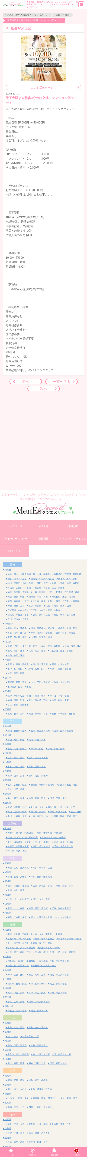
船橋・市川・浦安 (60, 664)
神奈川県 (9, 623)
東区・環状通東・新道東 (19, 842)
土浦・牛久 (40, 696)
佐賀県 (8, 1128)
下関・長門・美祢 (58, 1063)
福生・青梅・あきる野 (64, 615)
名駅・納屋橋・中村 (17, 807)
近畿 (12, 924)
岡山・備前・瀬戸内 (17, 1045)
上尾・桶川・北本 (16, 651)
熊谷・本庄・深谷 (16, 655)
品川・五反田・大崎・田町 (20, 583)
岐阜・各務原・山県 (17, 784)
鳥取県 (8, 1023)
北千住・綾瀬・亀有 (42, 601)
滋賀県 (8, 988)
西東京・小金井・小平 (18, 615)
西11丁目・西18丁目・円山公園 (23, 837)
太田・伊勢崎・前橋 (38, 714)
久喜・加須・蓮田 (37, 651)
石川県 (8, 744)
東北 (12, 858)
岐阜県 (8, 780)
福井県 (8, 753)
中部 (12, 721)
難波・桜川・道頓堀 (44, 938)
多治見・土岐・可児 (67, 784)
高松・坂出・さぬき (17, 1089)
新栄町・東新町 (38, 811)
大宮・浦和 (13, 646)
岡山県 (8, 1041)
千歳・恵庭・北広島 (63, 846)
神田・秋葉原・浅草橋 (18, 592)
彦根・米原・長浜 (58, 992)
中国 (12, 1017)
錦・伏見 (64, 807)
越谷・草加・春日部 (50, 646)
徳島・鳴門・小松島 (38, 1080)
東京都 (8, 569)
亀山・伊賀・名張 (58, 983)
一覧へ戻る (61, 381)
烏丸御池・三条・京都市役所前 (54, 961)
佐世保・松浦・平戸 (38, 1142)
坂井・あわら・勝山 (38, 757)
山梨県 (8, 762)
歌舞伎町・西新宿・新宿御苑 (67, 574)
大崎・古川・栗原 (16, 890)
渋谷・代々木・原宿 (17, 578)
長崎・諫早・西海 (16, 1142)
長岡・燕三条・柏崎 (40, 730)
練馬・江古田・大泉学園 (67, 601)
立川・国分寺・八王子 (18, 619)
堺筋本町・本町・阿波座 (19, 938)
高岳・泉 (52, 807)
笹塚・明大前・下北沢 (39, 606)
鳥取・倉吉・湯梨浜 (38, 1027)
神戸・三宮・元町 (16, 974)
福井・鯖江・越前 (16, 757)
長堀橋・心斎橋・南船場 (69, 938)
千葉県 (8, 660)
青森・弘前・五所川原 (18, 868)
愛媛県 (8, 1094)
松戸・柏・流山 (15, 669)
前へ (25, 381)
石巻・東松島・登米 (42, 886)
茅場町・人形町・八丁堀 (19, 588)
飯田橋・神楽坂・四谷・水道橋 (50, 588)
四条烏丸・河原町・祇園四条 (21, 961)
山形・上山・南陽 (16, 908)
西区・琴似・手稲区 (63, 842)
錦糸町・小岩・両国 (38, 597)
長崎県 (8, 1137)
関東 (12, 564)
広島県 (8, 1050)
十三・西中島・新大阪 (18, 943)
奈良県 (8, 997)
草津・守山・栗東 (37, 992)
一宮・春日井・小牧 (40, 816)
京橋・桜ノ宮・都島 (42, 943)
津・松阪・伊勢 (38, 983)
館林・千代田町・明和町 (63, 714)
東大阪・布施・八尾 (44, 952)
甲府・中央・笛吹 (16, 766)
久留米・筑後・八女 (61, 1124)
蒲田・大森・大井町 (46, 583)
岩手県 (8, 872)
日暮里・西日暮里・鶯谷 (67, 592)
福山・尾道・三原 (41, 1054)
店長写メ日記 (62, 15)
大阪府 (8, 929)
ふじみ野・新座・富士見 (61, 651)
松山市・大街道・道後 (18, 1098)
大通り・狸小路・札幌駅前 (20, 833)
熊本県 (8, 1146)
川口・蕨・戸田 (29, 646)
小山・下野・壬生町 (40, 682)
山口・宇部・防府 (16, 1063)
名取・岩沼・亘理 (64, 886)
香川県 (8, 1084)
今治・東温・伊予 (68, 1098)
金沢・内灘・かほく (17, 748)
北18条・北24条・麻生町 (54, 837)
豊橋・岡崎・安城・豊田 (65, 816)
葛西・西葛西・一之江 (18, 601)
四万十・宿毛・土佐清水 (40, 1107)
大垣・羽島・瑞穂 (16, 789)
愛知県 (8, 802)
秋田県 (8, 895)
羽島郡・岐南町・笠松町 (42, 784)
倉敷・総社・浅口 (39, 1045)
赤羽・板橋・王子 (16, 606)
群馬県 (8, 709)
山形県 (8, 904)
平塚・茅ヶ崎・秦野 (17, 637)
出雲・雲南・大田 (30, 1036)
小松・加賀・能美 (56, 748)
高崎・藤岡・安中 (16, 714)
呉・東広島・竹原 (62, 1054)
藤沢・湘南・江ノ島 (17, 633)
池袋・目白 (13, 574)
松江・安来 (13, 1036)
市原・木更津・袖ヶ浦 (60, 669)
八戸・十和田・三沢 (42, 868)
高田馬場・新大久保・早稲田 (36, 574)
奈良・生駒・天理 (16, 1001)
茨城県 (8, 691)
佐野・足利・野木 (62, 682)
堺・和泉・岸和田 (66, 952)
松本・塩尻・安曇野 (38, 776)
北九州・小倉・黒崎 (38, 1124)
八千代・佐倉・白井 (36, 669)
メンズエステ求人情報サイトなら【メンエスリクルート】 (26, 15)
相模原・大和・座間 (67, 628)
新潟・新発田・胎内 (17, 730)
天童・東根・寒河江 (61, 908)
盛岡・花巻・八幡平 (17, 876)
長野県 (8, 771)
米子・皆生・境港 (16, 1027)
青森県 (8, 863)
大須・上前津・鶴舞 (17, 811)
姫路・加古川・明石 (59, 974)
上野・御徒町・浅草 (42, 592)
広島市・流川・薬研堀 (18, 1054)
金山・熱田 (76, 811)
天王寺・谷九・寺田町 (49, 947)
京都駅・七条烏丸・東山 (44, 965)
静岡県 (8, 793)
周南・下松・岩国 (37, 1063)
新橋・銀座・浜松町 (69, 583)
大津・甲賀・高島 (16, 992)
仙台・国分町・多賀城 (18, 886)
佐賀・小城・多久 (16, 1133)
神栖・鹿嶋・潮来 (16, 700)
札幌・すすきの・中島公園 (49, 833)
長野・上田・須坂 (16, 776)
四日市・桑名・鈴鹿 (17, 983)
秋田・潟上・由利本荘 (18, 899)
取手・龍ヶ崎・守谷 (38, 700)
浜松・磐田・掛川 (16, 798)
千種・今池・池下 (58, 811)
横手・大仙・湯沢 (41, 899)
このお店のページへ (43, 87)
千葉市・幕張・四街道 (18, 664)
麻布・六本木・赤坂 (67, 578)
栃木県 (8, 678)
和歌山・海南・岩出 (17, 1010)
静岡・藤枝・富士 (37, 798)
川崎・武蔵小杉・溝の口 (42, 628)
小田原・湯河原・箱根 (41, 637)
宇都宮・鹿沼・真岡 (17, 682)
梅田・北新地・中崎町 (18, 934)
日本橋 (59, 934)
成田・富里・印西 (16, 673)
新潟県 (8, 726)
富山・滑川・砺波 (16, 739)
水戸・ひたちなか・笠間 (19, 696)
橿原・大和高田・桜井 (39, 1001)
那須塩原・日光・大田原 (19, 687)
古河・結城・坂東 (60, 700)
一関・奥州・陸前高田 (41, 876)
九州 (12, 1114)
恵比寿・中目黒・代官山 (42, 578)
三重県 (8, 979)
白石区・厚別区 (42, 842)
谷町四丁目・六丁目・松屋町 (21, 947)
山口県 (8, 1059)
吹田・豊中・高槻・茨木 (19, 952)
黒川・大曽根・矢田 (17, 816)
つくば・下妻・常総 (59, 696)
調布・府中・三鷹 (41, 615)
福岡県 (8, 1119)
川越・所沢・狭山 (73, 646)
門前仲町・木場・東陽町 (63, 597)
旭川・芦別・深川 (41, 846)
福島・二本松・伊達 (17, 917)
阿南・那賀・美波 (16, 1080)
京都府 (8, 956)
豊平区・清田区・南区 (18, 846)
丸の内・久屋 (37, 807)
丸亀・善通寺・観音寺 (41, 1089)
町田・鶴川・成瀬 (62, 606)
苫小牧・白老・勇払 (17, 851)
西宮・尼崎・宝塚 (37, 974)
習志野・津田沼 (40, 664)
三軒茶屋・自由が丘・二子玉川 (22, 610)
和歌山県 (9, 1006)
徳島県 (8, 1075)
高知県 (8, 1103)
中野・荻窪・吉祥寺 (50, 610)
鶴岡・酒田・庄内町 (38, 908)
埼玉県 (8, 642)
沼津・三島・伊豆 (58, 798)
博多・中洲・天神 (16, 1124)
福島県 (8, 913)
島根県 (8, 1032)
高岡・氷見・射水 (37, 739)
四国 (12, 1070)
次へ (43, 388)
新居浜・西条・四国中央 (44, 1098)
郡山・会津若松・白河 (41, 917)
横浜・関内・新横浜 (17, 628)
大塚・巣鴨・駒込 (16, 597)
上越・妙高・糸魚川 (63, 730)
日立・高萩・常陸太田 (18, 705)
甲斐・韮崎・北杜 (37, 766)
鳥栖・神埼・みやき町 (39, 1133)
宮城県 (8, 881)
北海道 (12, 823)
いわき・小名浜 (63, 917)
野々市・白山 (37, 748)
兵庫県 (8, 970)
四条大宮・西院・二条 (18, 965)
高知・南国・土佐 (16, 1107)
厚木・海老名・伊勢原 (41, 633)
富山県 (8, 735)
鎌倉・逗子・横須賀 (65, 633)
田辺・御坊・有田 (39, 1010)
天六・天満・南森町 (42, 934)
